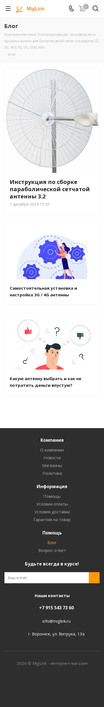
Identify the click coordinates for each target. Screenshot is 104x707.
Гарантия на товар (52, 519)
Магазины (52, 465)
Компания (52, 440)
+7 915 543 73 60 (56, 608)
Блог (52, 542)
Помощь (52, 496)
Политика (52, 473)
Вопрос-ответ (52, 550)
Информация (52, 486)
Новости (52, 457)
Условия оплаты (52, 504)
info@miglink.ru (56, 621)
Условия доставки (52, 511)
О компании (52, 450)
